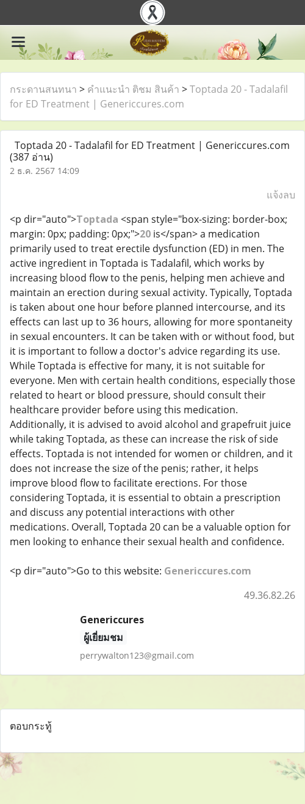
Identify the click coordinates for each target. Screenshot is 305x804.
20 (145, 234)
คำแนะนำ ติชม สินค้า (133, 89)
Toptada (98, 219)
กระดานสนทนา (43, 89)
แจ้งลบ (281, 194)
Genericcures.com (207, 571)
